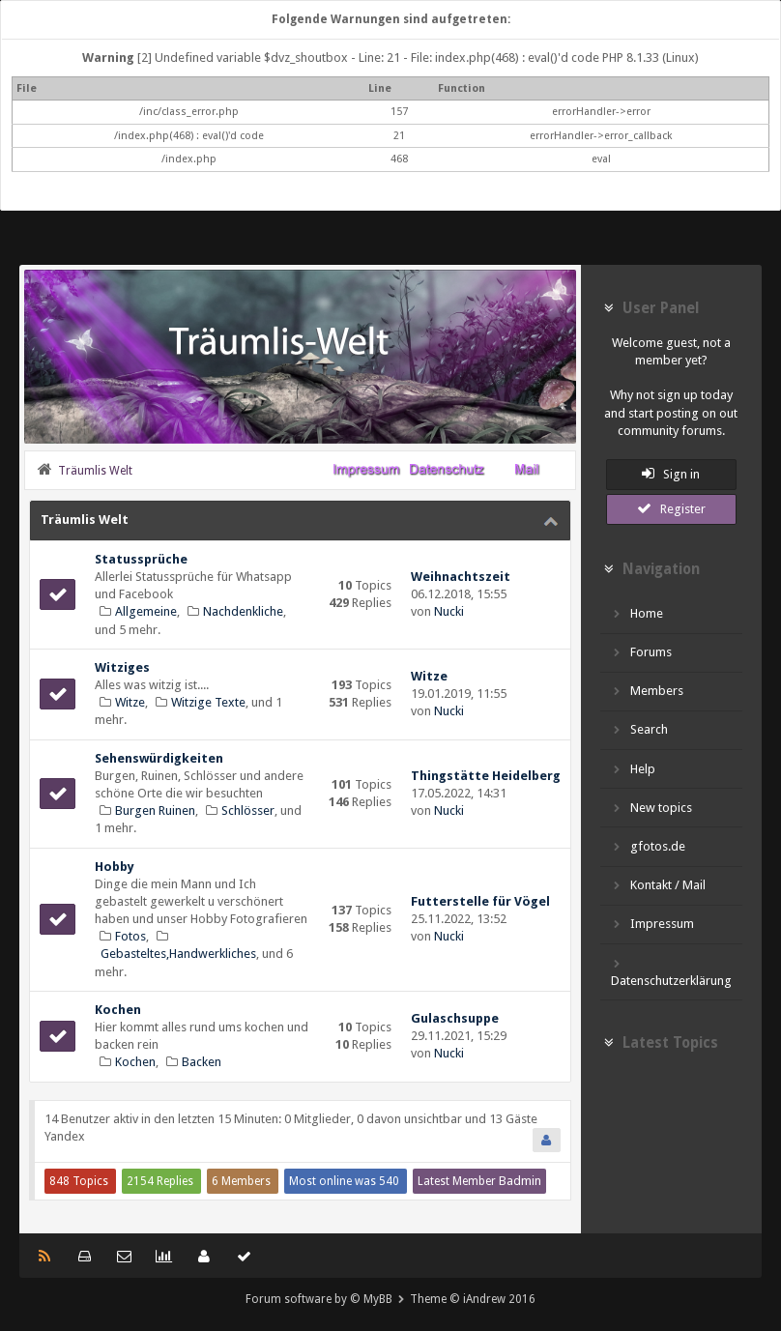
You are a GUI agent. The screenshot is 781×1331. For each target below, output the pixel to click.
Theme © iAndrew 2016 (472, 1299)
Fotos (130, 936)
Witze (130, 702)
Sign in (671, 473)
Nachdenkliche (243, 611)
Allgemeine (146, 611)
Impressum (653, 923)
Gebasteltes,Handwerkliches (178, 953)
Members (647, 690)
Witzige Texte (208, 702)
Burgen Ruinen (155, 810)
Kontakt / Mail (659, 885)
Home (637, 613)
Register (671, 508)
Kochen (135, 1062)
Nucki (449, 611)
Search (640, 729)
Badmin (520, 1180)
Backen (201, 1062)
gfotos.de (648, 846)
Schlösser (248, 810)
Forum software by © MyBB (319, 1299)
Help (633, 769)
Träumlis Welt (85, 519)
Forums (642, 652)
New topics (652, 807)
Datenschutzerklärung (671, 972)
